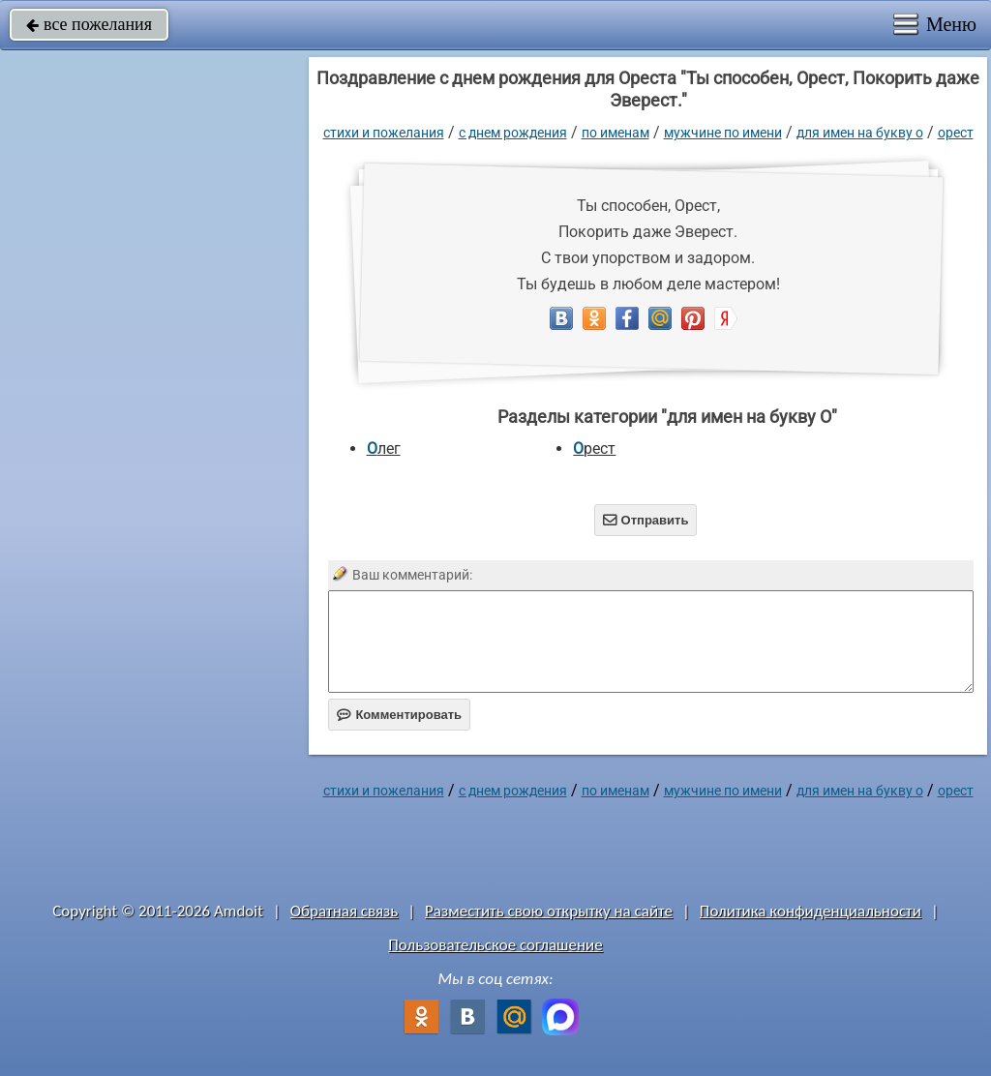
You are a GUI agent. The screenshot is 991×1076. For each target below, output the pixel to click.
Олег (384, 448)
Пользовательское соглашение (495, 945)
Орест (956, 132)
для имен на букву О (859, 132)
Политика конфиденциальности (810, 911)
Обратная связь (344, 911)
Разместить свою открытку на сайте (549, 911)
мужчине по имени (723, 132)
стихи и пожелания (383, 132)
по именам (615, 132)
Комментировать (399, 714)
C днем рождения (513, 132)
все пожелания (89, 24)
